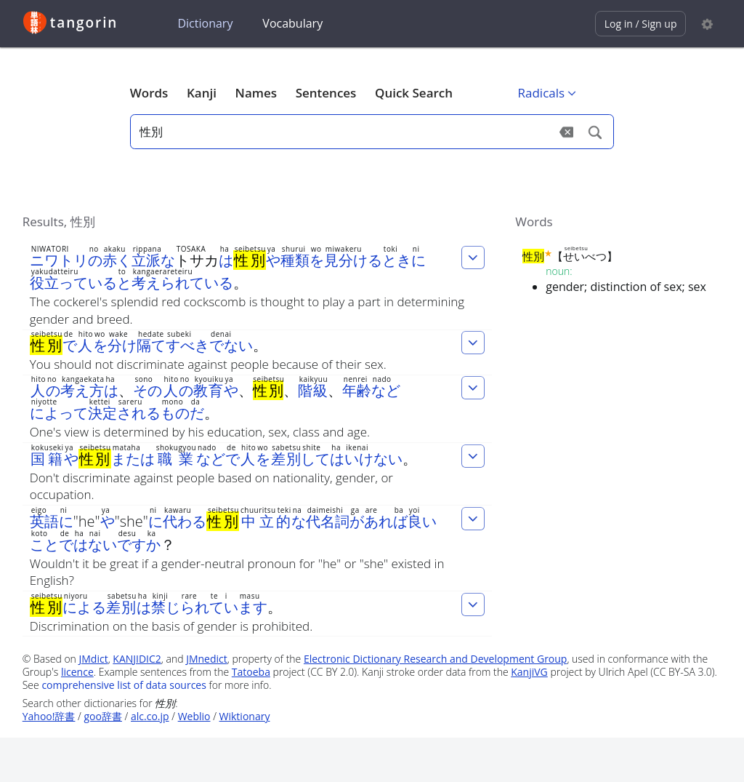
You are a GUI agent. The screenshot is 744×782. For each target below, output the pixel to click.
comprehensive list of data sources (123, 685)
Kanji (202, 92)
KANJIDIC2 (137, 659)
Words (149, 92)
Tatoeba (251, 672)
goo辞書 (103, 716)
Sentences (326, 92)
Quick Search (414, 92)
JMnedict (206, 659)
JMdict (93, 659)
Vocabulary (292, 23)
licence (77, 672)
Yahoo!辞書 (49, 716)
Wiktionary (244, 716)
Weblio (194, 716)
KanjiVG (529, 672)
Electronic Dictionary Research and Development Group (435, 659)
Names (256, 92)
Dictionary (204, 23)
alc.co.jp (150, 716)
